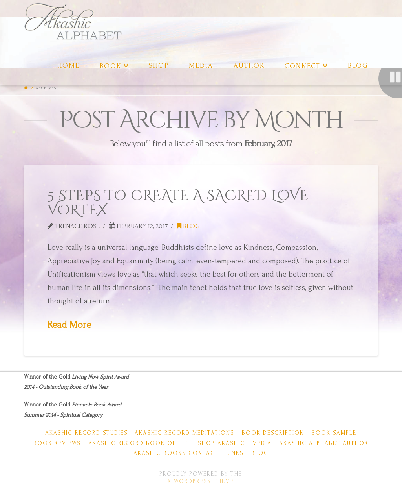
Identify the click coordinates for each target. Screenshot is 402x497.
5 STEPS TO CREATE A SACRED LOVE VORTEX (178, 203)
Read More (69, 324)
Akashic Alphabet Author (324, 443)
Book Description (273, 433)
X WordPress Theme (201, 481)
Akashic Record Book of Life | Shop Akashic (166, 443)
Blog (188, 226)
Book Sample (334, 433)
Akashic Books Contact (176, 453)
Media (262, 443)
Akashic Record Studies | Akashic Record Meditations (139, 433)
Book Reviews (57, 443)
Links (235, 453)
